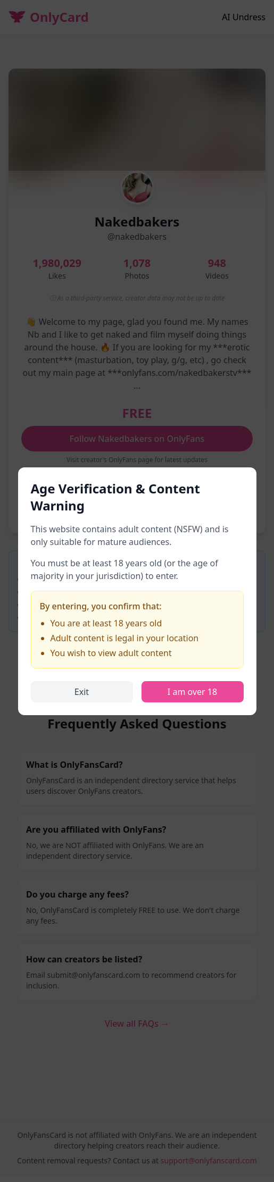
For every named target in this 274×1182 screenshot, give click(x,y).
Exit (81, 692)
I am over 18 (192, 692)
